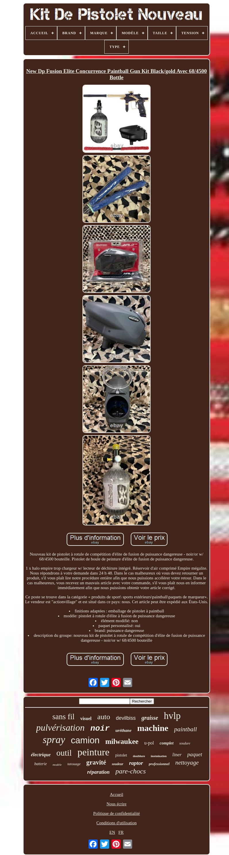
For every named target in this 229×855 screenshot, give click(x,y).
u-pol (149, 742)
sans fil (63, 716)
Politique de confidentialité (116, 813)
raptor (136, 763)
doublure (139, 756)
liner (177, 754)
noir (100, 728)
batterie (40, 764)
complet (167, 743)
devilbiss (126, 718)
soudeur (117, 764)
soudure (184, 743)
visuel (85, 718)
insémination (159, 756)
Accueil (116, 794)
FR (121, 832)
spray (54, 739)
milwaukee (121, 741)
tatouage (74, 764)
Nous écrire (117, 804)
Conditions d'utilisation (117, 823)
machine (152, 728)
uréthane (124, 730)
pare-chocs (131, 771)
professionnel (159, 764)
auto (103, 717)
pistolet (121, 755)
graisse (149, 718)
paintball (185, 729)
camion (85, 740)
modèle (57, 764)
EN (112, 832)
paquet (194, 754)
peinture (93, 752)
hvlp (172, 716)
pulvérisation (60, 727)
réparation (98, 772)
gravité (96, 762)
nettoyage (187, 762)
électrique (41, 754)
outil (64, 752)
